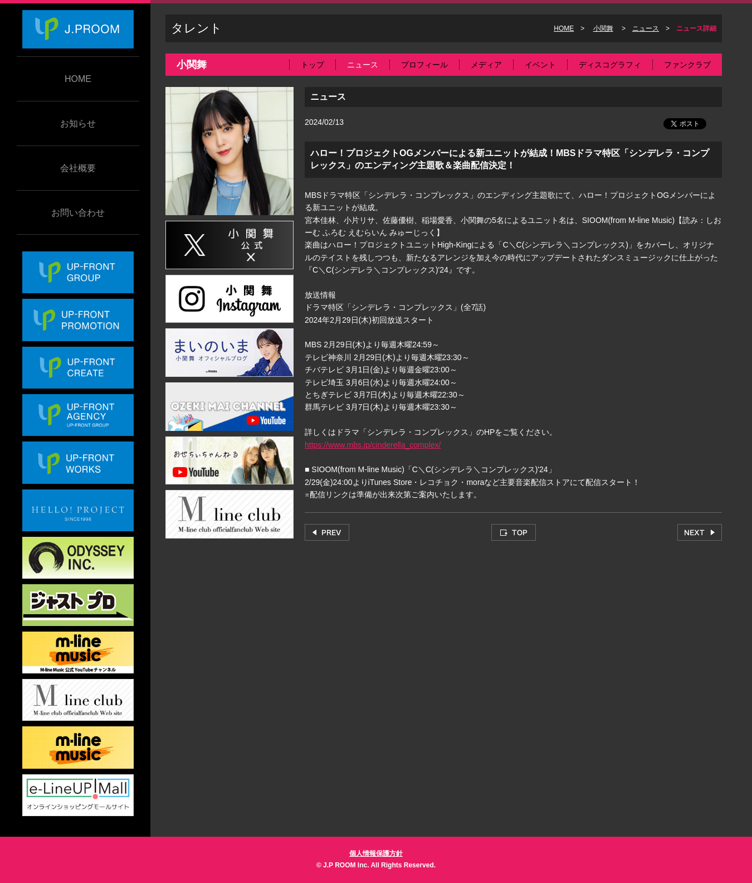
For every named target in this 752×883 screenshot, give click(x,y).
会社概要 (78, 168)
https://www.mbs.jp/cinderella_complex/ (373, 444)
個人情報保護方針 (376, 853)
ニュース (645, 28)
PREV (327, 532)
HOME (78, 79)
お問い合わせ (78, 212)
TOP (513, 532)
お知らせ (78, 123)
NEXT (699, 532)
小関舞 (603, 28)
